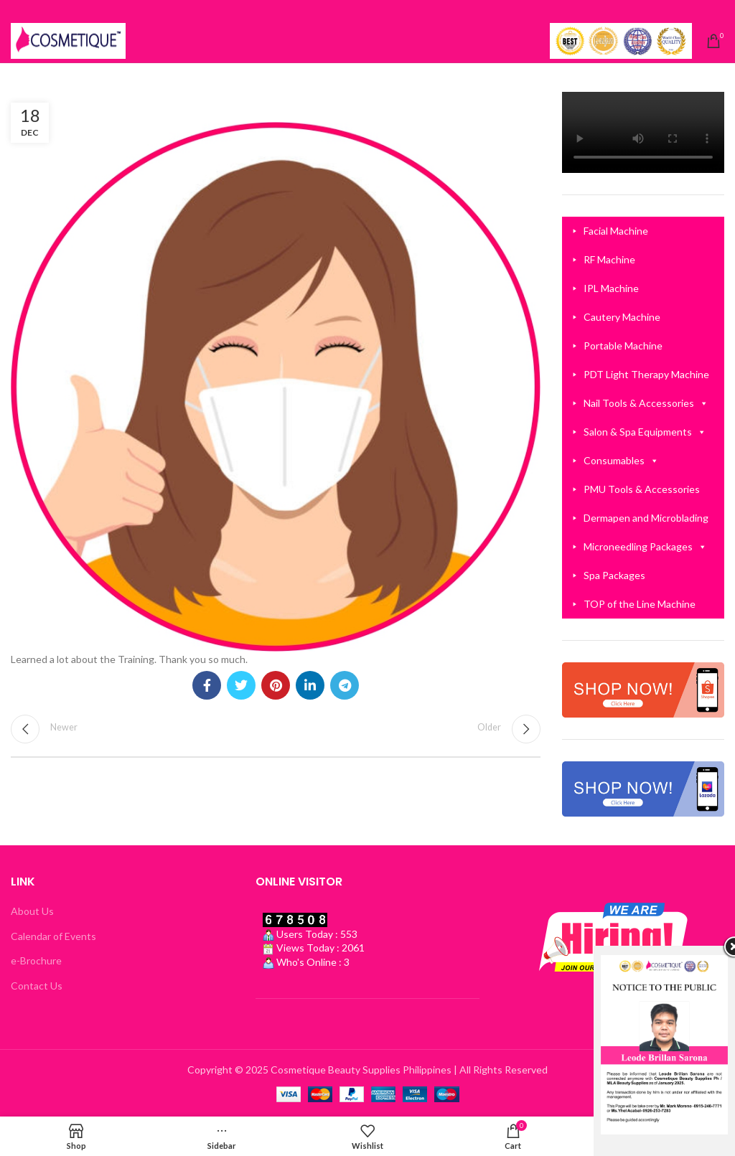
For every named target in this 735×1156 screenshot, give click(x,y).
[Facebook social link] (206, 685)
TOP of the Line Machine (640, 604)
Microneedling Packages (645, 546)
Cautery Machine (622, 317)
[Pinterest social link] (275, 685)
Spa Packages (614, 575)
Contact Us (36, 985)
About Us (32, 911)
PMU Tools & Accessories (642, 489)
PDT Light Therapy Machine (646, 374)
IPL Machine (611, 288)
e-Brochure (36, 960)
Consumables (621, 460)
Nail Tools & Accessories (646, 403)
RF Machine (609, 259)
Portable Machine (623, 345)
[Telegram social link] (344, 685)
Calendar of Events (53, 936)
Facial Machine (616, 231)
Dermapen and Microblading (646, 518)
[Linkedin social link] (310, 685)
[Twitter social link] (241, 685)
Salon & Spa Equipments (645, 432)
